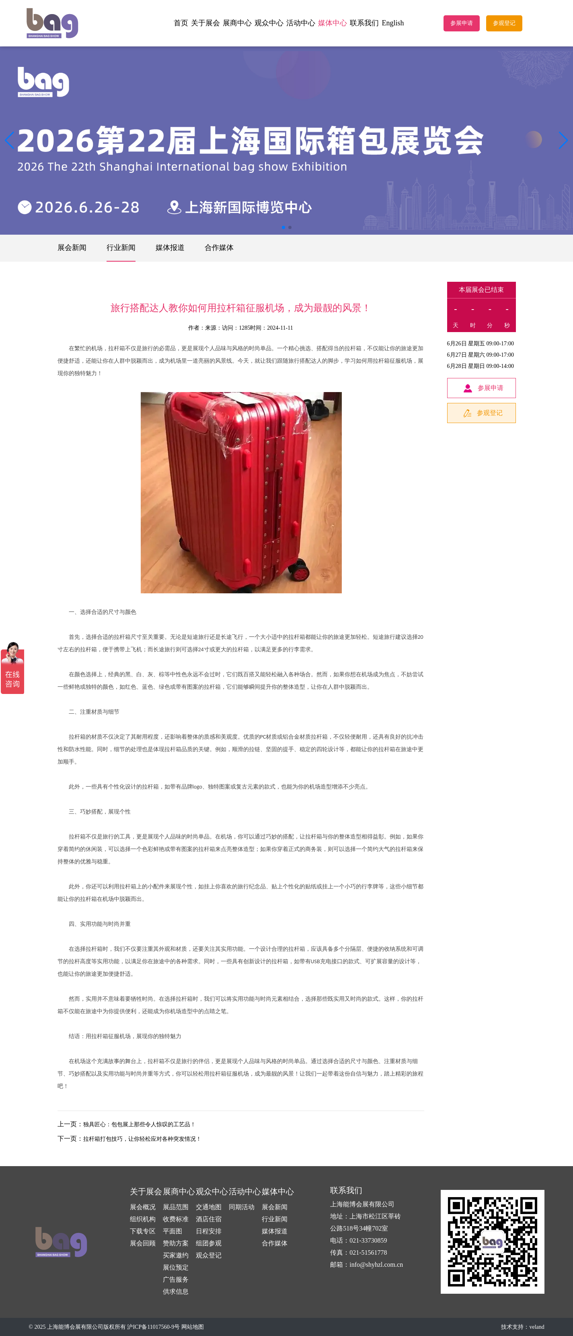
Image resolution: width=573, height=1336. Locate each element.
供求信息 (176, 1291)
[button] (563, 140)
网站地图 (192, 1327)
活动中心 (300, 23)
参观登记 (504, 23)
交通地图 (209, 1207)
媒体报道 (170, 248)
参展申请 (461, 23)
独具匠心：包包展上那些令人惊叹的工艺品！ (139, 1124)
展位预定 (176, 1267)
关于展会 (205, 23)
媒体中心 (332, 23)
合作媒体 (219, 248)
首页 (181, 23)
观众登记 (209, 1255)
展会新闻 (72, 248)
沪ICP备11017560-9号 (153, 1327)
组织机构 (143, 1219)
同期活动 (242, 1207)
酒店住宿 (209, 1219)
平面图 (172, 1231)
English (393, 23)
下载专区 (143, 1231)
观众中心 (269, 23)
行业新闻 (121, 248)
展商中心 (237, 23)
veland (536, 1327)
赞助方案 (176, 1243)
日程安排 (209, 1231)
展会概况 (143, 1207)
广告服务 (176, 1279)
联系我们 (364, 23)
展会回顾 (143, 1243)
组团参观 (209, 1243)
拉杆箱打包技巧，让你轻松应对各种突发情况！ (142, 1139)
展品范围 (176, 1207)
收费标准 (176, 1219)
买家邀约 (176, 1255)
